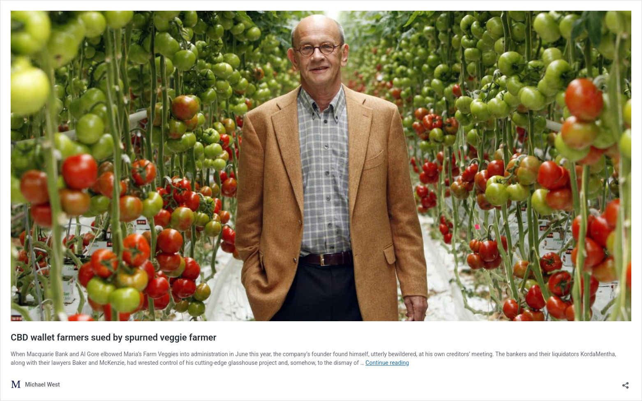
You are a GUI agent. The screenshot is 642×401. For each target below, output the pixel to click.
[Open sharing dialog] (625, 382)
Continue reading (387, 362)
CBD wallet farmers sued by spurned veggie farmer (114, 337)
